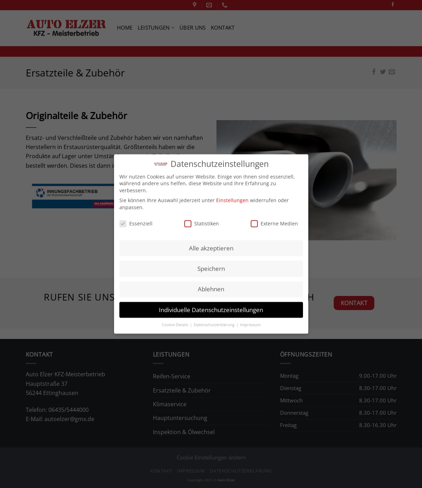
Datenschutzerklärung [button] (215, 320)
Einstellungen (232, 196)
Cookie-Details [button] (175, 320)
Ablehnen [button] (211, 285)
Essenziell (136, 219)
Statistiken (201, 219)
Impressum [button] (250, 320)
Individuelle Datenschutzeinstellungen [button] (211, 305)
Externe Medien (274, 219)
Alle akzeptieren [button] (211, 244)
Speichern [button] (211, 264)
